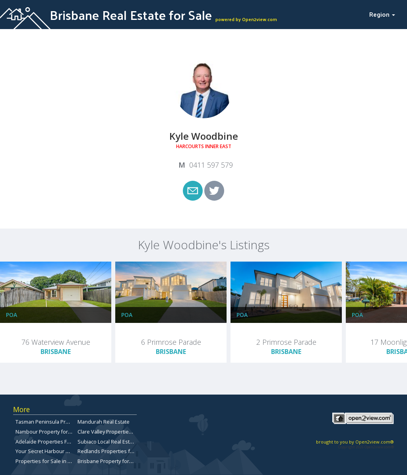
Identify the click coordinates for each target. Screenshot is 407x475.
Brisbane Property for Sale (109, 461)
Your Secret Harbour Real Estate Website (64, 451)
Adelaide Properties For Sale (49, 441)
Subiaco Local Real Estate (107, 441)
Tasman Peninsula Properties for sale (60, 421)
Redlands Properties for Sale (112, 451)
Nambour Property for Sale (47, 431)
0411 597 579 (211, 165)
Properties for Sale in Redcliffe (52, 461)
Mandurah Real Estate (104, 421)
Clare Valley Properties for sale (114, 431)
